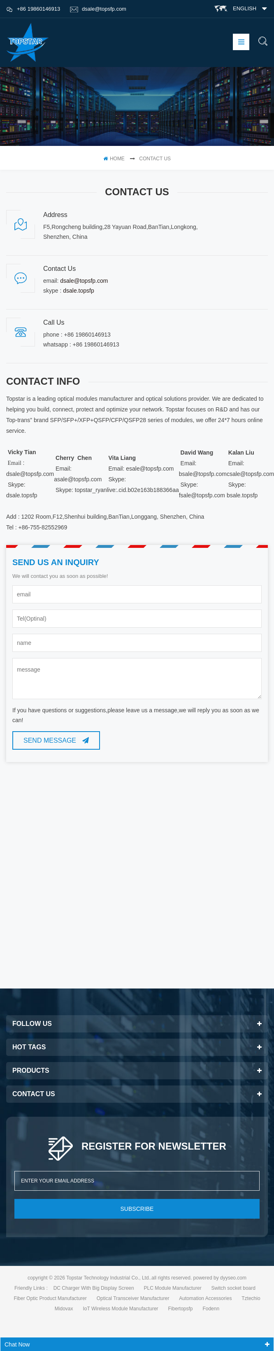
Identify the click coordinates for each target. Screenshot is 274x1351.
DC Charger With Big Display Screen (93, 1288)
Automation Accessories (205, 1298)
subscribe (137, 1209)
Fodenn (210, 1309)
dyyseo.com (233, 1278)
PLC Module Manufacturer (173, 1288)
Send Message (56, 740)
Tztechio (250, 1298)
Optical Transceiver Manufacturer (133, 1298)
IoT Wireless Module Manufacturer (120, 1309)
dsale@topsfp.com (98, 9)
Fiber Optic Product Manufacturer (50, 1298)
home (114, 158)
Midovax (64, 1309)
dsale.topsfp (78, 290)
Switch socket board (233, 1288)
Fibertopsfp (180, 1309)
